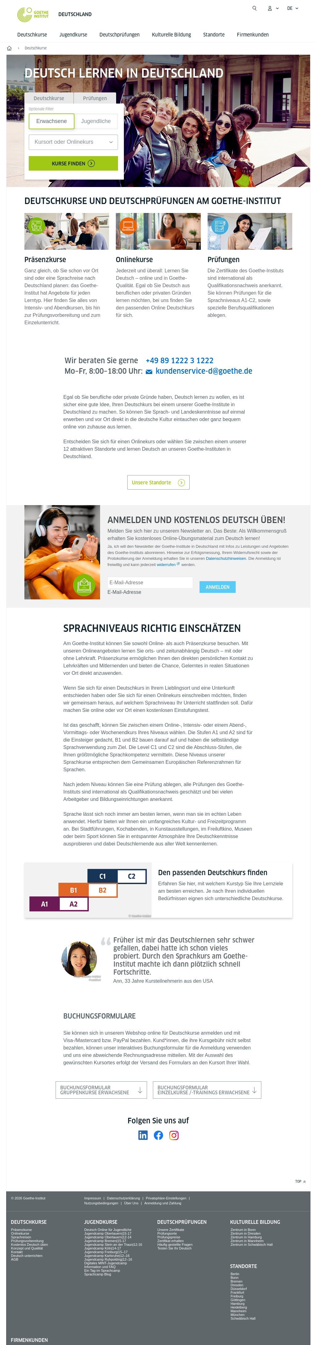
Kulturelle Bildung (171, 35)
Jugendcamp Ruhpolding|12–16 (108, 1259)
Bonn (234, 1277)
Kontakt (17, 1252)
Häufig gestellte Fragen (175, 1244)
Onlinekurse (20, 1233)
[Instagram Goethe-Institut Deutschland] (173, 1135)
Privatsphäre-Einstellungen (166, 1198)
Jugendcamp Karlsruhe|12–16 (107, 1256)
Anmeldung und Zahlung (162, 1203)
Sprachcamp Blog (97, 1274)
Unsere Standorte (158, 482)
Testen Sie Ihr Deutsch (175, 1248)
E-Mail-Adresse (124, 592)
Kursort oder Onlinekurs (64, 142)
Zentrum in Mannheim (246, 1241)
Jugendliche (96, 121)
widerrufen (166, 564)
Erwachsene (51, 121)
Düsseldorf (238, 1289)
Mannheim (238, 1311)
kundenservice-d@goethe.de (204, 371)
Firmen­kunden (253, 35)
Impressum (92, 1198)
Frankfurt (237, 1292)
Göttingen (237, 1300)
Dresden (236, 1285)
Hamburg (237, 1303)
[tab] (49, 98)
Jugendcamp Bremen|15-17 (105, 1241)
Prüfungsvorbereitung (27, 1241)
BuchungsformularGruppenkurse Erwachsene (101, 1090)
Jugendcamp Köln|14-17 (102, 1248)
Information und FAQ (100, 1267)
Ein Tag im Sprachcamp (102, 1270)
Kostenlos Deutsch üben (29, 1244)
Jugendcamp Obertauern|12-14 (108, 1237)
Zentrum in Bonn (242, 1230)
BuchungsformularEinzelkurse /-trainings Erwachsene (207, 1090)
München (237, 1315)
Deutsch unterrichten (27, 1256)
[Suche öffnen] (254, 8)
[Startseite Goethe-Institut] (32, 14)
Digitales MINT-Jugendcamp (105, 1263)
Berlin (234, 1274)
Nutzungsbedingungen (101, 1203)
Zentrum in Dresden (245, 1233)
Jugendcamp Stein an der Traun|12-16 (113, 1244)
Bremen (236, 1281)
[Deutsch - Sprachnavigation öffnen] (293, 8)
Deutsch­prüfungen (119, 35)
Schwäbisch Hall (242, 1318)
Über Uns (131, 1203)
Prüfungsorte (167, 1233)
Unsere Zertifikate (171, 1230)
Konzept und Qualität (27, 1248)
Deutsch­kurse (32, 35)
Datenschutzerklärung (123, 1198)
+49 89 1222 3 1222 (179, 360)
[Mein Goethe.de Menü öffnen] (273, 8)
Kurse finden (73, 163)
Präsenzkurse (21, 1230)
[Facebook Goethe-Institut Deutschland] (158, 1135)
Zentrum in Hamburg (246, 1237)
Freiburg (236, 1296)
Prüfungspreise (169, 1237)
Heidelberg (238, 1307)
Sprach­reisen (21, 1237)
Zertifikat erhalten (171, 1241)
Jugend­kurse (73, 35)
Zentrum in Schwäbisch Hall (251, 1244)
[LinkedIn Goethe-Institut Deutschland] (143, 1135)
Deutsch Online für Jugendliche (108, 1230)
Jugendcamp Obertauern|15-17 (108, 1233)
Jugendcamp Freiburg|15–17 (106, 1252)
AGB (14, 1259)
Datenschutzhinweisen (226, 558)
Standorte (214, 35)
